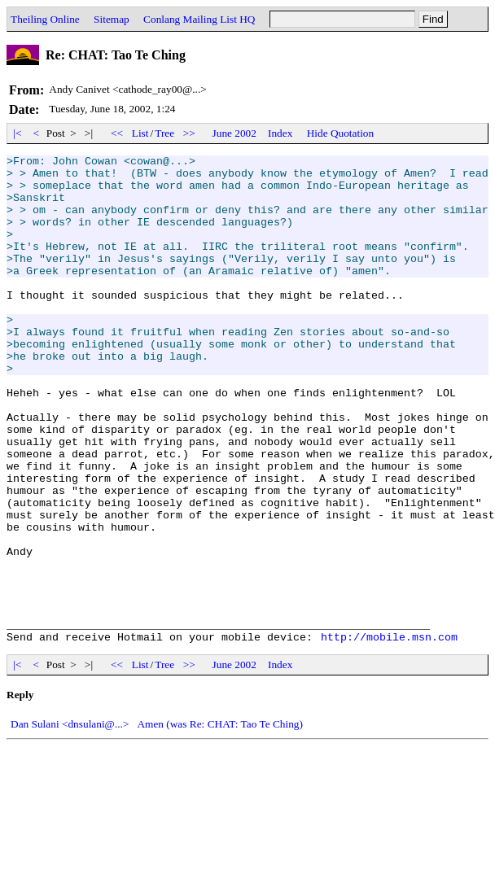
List (140, 133)
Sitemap (111, 19)
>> (190, 133)
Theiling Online (45, 19)
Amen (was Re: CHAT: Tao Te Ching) (220, 821)
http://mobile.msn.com (389, 734)
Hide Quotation (341, 133)
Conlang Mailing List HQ (199, 19)
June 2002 (234, 133)
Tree (164, 133)
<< (117, 133)
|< (17, 133)
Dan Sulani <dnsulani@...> (70, 821)
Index (280, 133)
